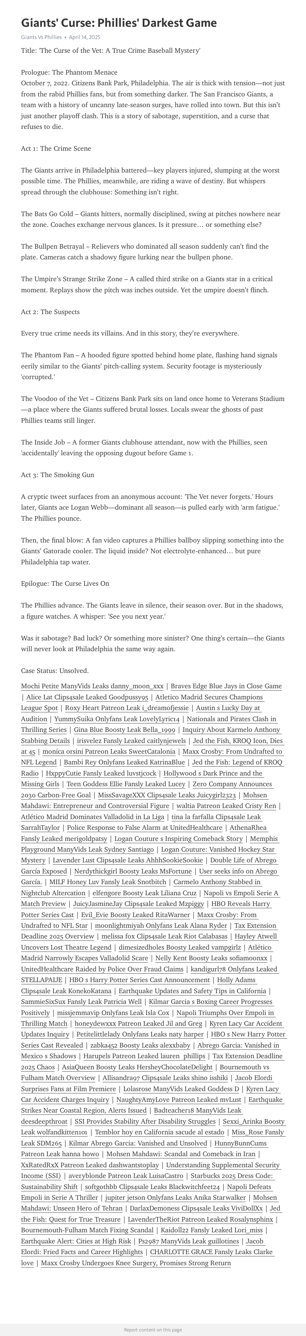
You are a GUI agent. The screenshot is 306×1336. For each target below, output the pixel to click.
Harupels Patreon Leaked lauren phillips (144, 1056)
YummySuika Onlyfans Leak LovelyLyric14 (117, 719)
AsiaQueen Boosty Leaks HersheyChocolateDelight (137, 1067)
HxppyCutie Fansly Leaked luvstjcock (101, 773)
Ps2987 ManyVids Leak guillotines (188, 1241)
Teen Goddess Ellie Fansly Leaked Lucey (126, 784)
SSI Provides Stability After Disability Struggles (145, 1121)
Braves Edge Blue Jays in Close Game (226, 686)
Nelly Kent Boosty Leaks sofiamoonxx (211, 958)
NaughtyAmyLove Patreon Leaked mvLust (178, 1099)
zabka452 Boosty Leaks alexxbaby (140, 1045)
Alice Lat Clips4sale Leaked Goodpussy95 (87, 697)
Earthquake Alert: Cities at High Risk (76, 1241)
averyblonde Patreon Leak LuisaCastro (126, 1175)
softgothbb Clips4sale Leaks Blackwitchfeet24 (152, 1187)
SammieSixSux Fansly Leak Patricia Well (81, 1001)
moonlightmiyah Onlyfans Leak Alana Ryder (161, 925)
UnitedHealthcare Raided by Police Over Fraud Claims (102, 969)
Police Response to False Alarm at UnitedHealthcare (145, 827)
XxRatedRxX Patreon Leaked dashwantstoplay (90, 1165)
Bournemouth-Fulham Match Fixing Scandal (87, 1230)
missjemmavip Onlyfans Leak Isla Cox (113, 1013)
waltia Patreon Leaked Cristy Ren (226, 806)
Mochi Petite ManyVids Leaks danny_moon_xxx (92, 686)
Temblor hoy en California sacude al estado (159, 1132)
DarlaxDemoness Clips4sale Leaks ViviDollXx (196, 1208)
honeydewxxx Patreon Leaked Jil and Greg (138, 1023)
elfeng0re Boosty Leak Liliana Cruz (144, 893)
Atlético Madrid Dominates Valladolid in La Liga (92, 817)
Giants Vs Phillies (41, 37)
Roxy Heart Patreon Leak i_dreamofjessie (127, 708)
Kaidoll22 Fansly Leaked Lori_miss (212, 1230)
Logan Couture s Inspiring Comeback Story (179, 838)
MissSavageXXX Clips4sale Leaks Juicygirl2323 (167, 795)
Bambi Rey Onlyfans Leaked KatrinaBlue (124, 762)
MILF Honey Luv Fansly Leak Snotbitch (107, 882)
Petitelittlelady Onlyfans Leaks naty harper (140, 1034)
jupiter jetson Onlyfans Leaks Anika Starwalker (175, 1197)
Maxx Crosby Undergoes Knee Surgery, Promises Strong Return (136, 1263)
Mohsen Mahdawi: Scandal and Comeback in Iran (180, 1154)
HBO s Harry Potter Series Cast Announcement (139, 980)
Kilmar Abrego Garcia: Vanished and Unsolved (138, 1143)
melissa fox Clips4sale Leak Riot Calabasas (164, 936)
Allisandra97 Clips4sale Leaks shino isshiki (165, 1078)
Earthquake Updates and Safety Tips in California (192, 991)
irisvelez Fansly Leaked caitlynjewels (131, 740)
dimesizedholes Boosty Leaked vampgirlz (180, 947)
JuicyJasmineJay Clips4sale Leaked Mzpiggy (138, 903)
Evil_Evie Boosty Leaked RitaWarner (135, 915)
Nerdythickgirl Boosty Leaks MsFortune (133, 871)
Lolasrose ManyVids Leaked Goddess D (181, 1089)
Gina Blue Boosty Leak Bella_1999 (124, 729)
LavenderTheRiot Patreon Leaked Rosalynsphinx (200, 1219)
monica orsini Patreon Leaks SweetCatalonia (109, 751)
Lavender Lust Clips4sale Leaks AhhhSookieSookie (128, 860)
